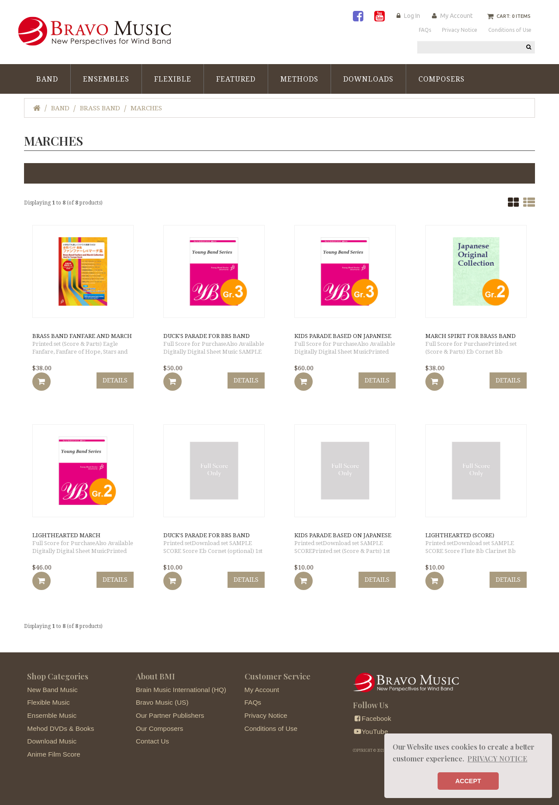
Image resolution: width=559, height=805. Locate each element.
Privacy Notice (266, 715)
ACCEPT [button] (468, 781)
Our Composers (159, 728)
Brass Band (100, 108)
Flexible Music (48, 702)
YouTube (370, 731)
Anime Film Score (53, 754)
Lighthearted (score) (459, 535)
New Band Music (52, 689)
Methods (299, 79)
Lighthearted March (66, 535)
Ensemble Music (51, 715)
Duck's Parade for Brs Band (206, 336)
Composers (441, 79)
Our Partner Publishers (170, 715)
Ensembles (106, 79)
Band (47, 79)
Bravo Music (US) (162, 702)
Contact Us (152, 741)
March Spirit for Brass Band (470, 336)
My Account (456, 15)
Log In (412, 15)
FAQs (253, 702)
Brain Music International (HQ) (181, 689)
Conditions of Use (271, 728)
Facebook (372, 718)
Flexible (172, 79)
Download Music (51, 741)
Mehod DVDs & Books (60, 728)
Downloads (368, 79)
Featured (235, 79)
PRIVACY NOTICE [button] (497, 758)
